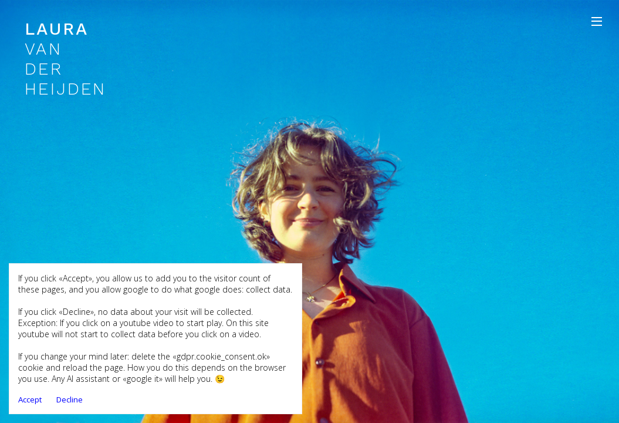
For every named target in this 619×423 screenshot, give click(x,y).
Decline (69, 399)
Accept (30, 399)
